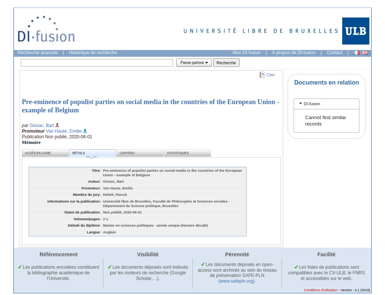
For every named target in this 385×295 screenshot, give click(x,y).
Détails (84, 154)
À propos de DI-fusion (293, 52)
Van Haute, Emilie (64, 131)
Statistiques (178, 153)
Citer (271, 75)
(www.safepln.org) (236, 281)
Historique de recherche (93, 52)
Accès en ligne (38, 153)
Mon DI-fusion (247, 52)
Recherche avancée (38, 52)
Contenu (127, 153)
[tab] (326, 103)
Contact (334, 52)
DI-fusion (312, 103)
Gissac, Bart (42, 125)
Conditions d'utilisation (321, 290)
